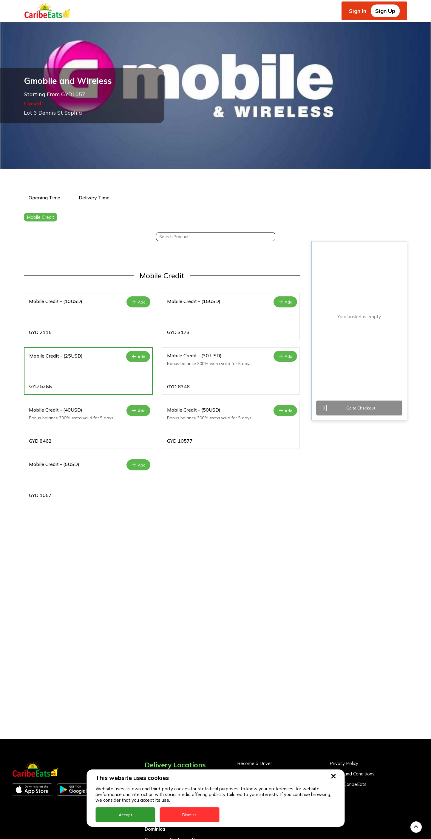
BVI (148, 705)
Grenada (154, 758)
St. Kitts (154, 831)
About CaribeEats (348, 692)
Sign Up (385, 10)
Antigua (154, 695)
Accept (125, 814)
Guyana (153, 768)
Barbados (156, 716)
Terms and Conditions (352, 681)
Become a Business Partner (266, 681)
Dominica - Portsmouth (170, 747)
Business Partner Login (261, 692)
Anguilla (154, 684)
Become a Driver (254, 671)
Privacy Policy (344, 671)
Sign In (357, 10)
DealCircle (156, 726)
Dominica (155, 737)
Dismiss (189, 814)
